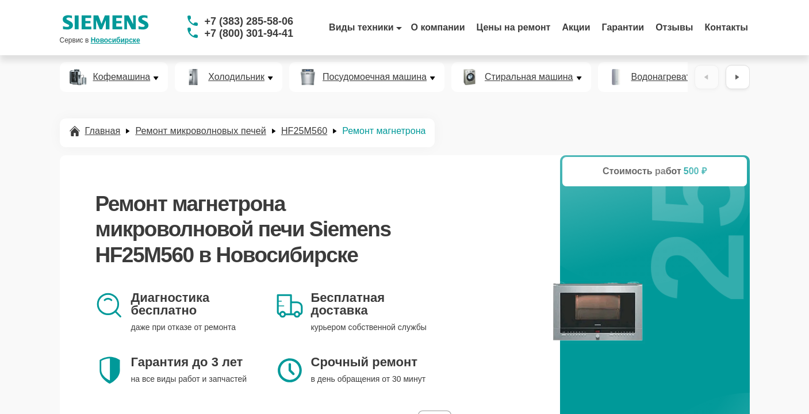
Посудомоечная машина (375, 77)
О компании (438, 27)
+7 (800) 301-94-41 (249, 33)
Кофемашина (122, 77)
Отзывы (674, 27)
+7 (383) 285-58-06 (249, 21)
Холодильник (236, 77)
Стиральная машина (529, 77)
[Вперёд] (738, 77)
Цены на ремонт (514, 27)
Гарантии (623, 27)
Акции (576, 27)
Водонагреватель (668, 77)
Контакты (726, 27)
